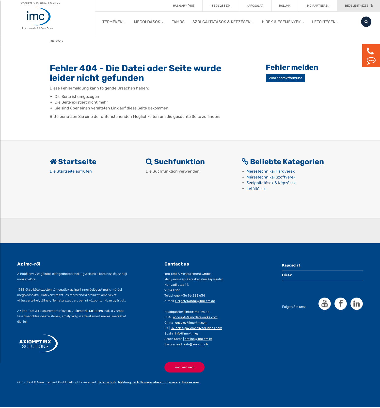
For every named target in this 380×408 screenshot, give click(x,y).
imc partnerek (317, 5)
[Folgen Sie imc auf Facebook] (340, 304)
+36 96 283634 (220, 5)
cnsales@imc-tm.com (191, 323)
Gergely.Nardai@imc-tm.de (195, 301)
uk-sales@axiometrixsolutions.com (196, 328)
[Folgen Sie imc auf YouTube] (324, 304)
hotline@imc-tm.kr (198, 339)
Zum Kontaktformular (285, 78)
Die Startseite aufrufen (71, 171)
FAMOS (178, 21)
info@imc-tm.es (187, 334)
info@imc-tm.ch (196, 345)
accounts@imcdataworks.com (195, 317)
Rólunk (284, 5)
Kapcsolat (255, 5)
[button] (114, 21)
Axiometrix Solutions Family (40, 3)
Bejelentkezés (356, 5)
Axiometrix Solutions (87, 311)
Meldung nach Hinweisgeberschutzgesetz (149, 383)
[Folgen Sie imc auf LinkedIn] (356, 304)
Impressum (190, 383)
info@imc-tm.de (197, 312)
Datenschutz (107, 383)
